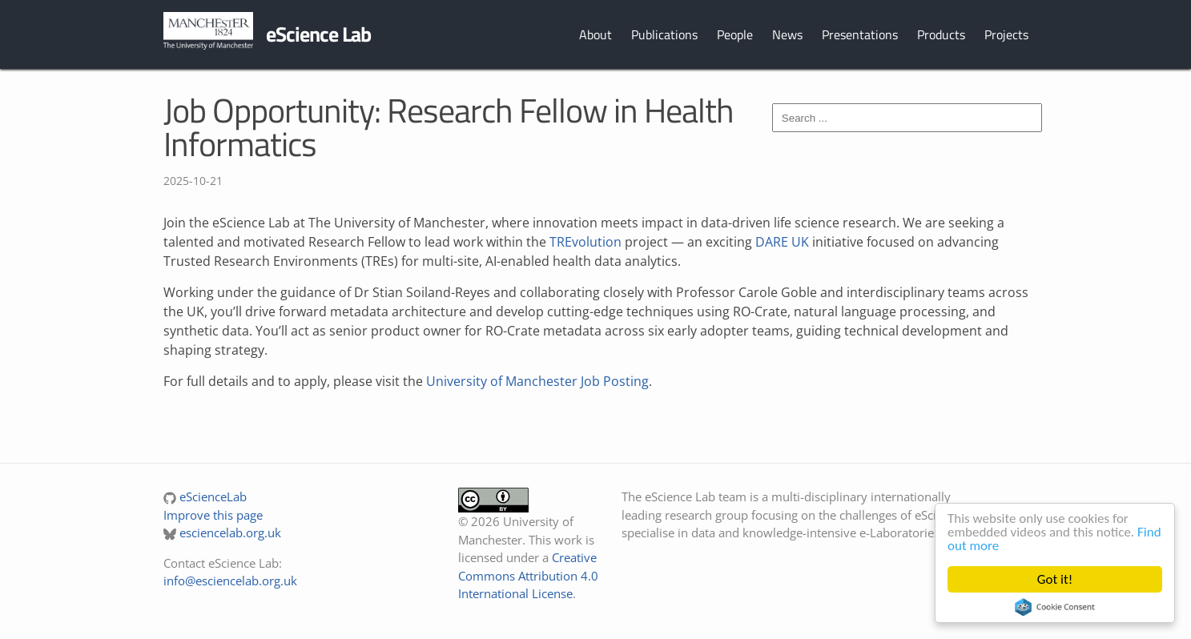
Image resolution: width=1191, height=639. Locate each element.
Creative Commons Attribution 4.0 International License (528, 575)
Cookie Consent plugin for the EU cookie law (1055, 607)
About (595, 34)
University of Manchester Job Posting (537, 381)
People (735, 34)
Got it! (1054, 579)
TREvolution (585, 242)
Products (941, 34)
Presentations (860, 34)
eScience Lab (318, 34)
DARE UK (782, 242)
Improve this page (213, 515)
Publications (664, 34)
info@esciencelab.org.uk (230, 581)
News (787, 34)
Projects (1006, 34)
